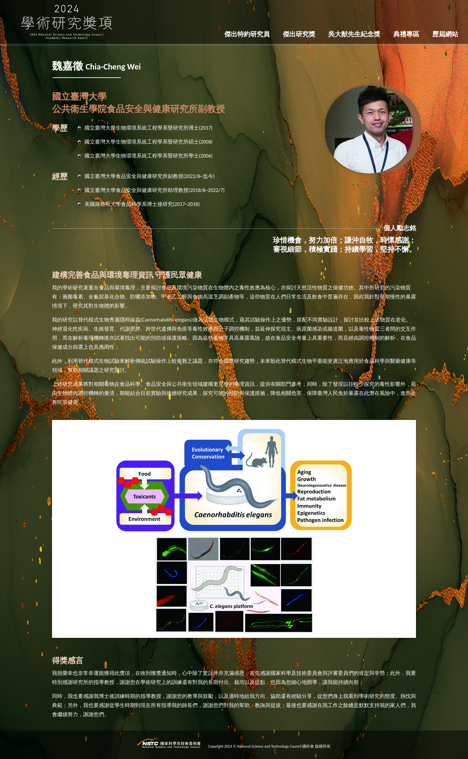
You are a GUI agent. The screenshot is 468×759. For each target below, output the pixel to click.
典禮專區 (406, 34)
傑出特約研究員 (247, 34)
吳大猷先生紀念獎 (354, 34)
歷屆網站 (445, 34)
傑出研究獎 (299, 34)
